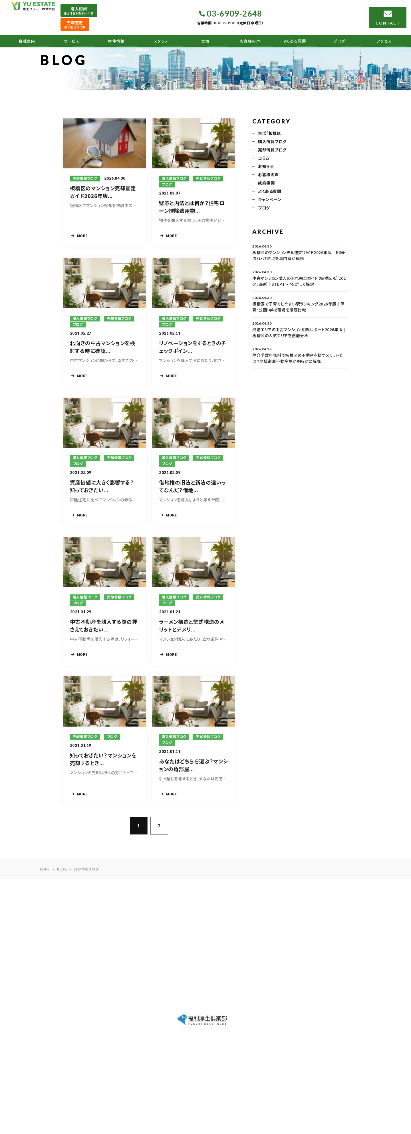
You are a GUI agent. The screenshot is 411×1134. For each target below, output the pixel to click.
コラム (263, 159)
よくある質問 (294, 41)
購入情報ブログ (272, 142)
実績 (205, 41)
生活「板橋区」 (270, 134)
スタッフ (161, 41)
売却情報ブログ (272, 150)
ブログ (339, 41)
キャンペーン (269, 200)
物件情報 (116, 41)
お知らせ (266, 167)
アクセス (384, 41)
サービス (71, 41)
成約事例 (266, 183)
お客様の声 (250, 41)
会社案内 (27, 41)
